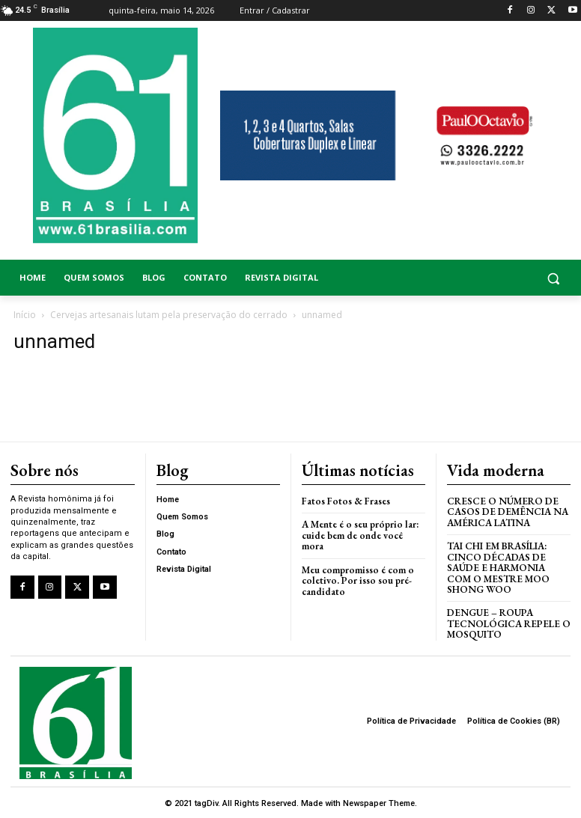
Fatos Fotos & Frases (346, 501)
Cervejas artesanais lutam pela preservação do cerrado (169, 314)
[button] (508, 278)
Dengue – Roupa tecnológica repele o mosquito (509, 622)
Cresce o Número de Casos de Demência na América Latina (507, 512)
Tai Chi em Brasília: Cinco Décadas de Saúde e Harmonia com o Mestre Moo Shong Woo (498, 567)
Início (24, 314)
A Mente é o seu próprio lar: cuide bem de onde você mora (360, 535)
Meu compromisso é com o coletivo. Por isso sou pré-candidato (358, 580)
